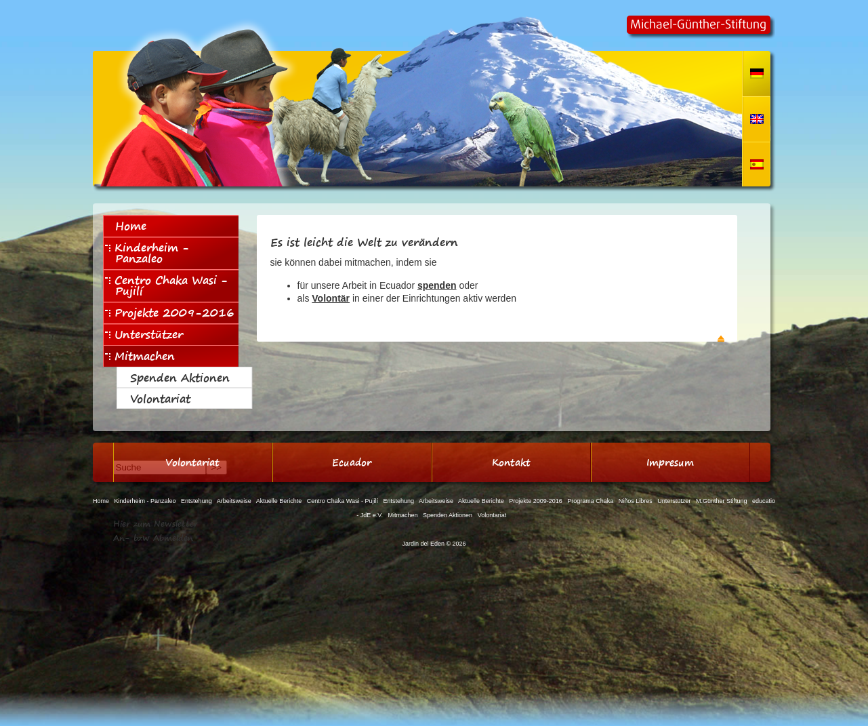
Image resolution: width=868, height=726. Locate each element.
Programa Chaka (590, 501)
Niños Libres (636, 501)
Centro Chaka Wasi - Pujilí (166, 285)
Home (130, 225)
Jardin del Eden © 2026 (434, 543)
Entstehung (196, 501)
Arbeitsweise (234, 501)
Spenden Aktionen (180, 377)
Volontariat (160, 398)
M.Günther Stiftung (721, 501)
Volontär (331, 298)
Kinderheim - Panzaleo (147, 253)
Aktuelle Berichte (279, 501)
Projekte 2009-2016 (169, 312)
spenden (437, 285)
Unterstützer (144, 334)
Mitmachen (140, 355)
